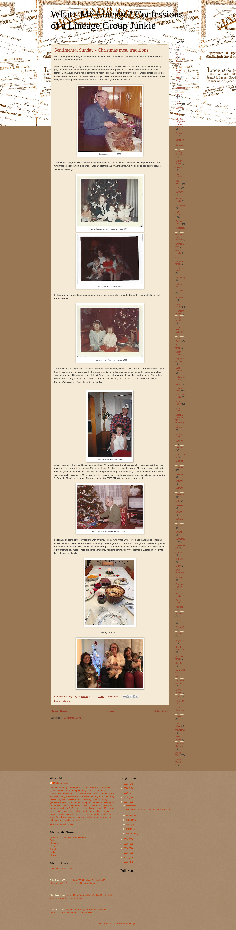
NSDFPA (179, 494)
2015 (126, 844)
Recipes (179, 633)
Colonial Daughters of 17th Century (180, 123)
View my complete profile (61, 824)
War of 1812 (178, 724)
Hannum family (179, 262)
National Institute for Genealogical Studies (180, 421)
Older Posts (161, 711)
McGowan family (180, 395)
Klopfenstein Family (180, 359)
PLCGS (179, 613)
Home (110, 711)
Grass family (178, 251)
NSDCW (179, 481)
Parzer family (178, 601)
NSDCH (179, 474)
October (130, 820)
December (131, 806)
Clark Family (178, 102)
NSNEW (179, 505)
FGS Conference (180, 214)
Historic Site (178, 285)
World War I (178, 754)
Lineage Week (179, 389)
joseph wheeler (179, 318)
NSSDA (179, 519)
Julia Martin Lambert (179, 329)
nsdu (177, 501)
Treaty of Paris (179, 702)
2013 (126, 853)
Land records (178, 369)
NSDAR (179, 467)
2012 (126, 857)
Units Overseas (179, 708)
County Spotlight (179, 152)
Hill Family (180, 277)
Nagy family (178, 409)
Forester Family (179, 222)
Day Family (178, 182)
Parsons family (179, 594)
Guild (177, 257)
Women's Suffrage (179, 744)
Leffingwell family (180, 378)
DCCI (177, 187)
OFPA (178, 566)
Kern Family (178, 339)
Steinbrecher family (180, 681)
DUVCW (179, 192)
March (129, 829)
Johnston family (179, 312)
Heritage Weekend (179, 269)
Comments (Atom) (72, 718)
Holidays (66, 701)
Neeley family (178, 435)
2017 (126, 802)
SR (176, 676)
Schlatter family (179, 657)
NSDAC (179, 461)
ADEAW (179, 47)
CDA (177, 77)
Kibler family (178, 353)
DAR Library (178, 175)
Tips (177, 696)
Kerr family (178, 346)
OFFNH (179, 559)
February (130, 833)
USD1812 (180, 716)
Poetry (178, 620)
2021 (126, 784)
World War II (178, 760)
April (128, 824)
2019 (126, 793)
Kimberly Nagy (60, 783)
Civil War (179, 94)
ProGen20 (180, 627)
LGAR (178, 384)
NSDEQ (179, 488)
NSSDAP (179, 525)
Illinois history (178, 305)
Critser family (178, 162)
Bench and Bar (179, 62)
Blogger (132, 923)
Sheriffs (178, 663)
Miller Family (178, 402)
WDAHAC (180, 730)
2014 (126, 848)
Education (180, 205)
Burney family (178, 71)
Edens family (178, 199)
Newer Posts (59, 711)
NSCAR (179, 447)
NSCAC (179, 441)
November (131, 815)
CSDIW (178, 167)
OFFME (179, 552)
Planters (179, 607)
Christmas (180, 88)
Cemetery (180, 81)
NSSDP (179, 532)
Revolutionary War (179, 648)
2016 (126, 839)
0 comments (112, 696)
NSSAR (179, 512)
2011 (126, 862)
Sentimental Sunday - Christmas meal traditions (101, 49)
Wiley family (178, 737)
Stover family (178, 691)
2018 (126, 797)
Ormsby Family (179, 585)
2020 (126, 788)
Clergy (178, 114)
